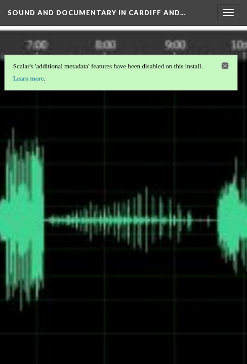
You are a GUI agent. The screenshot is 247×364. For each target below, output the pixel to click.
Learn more (27, 77)
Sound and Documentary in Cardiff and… (97, 13)
